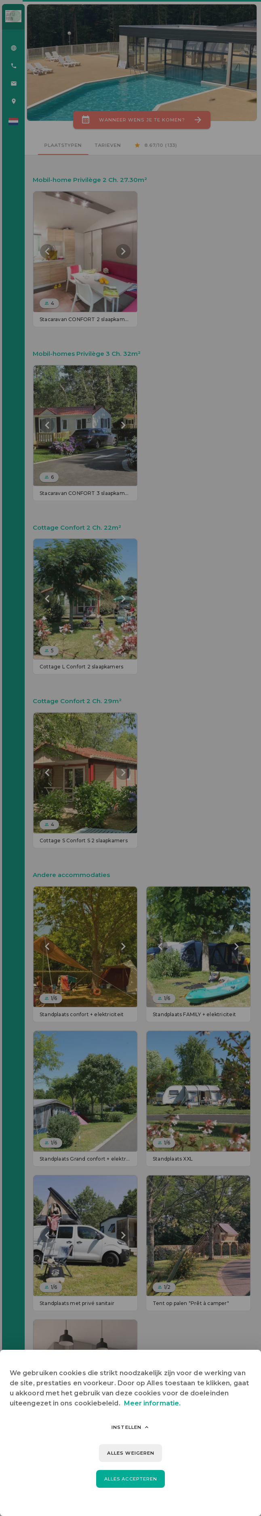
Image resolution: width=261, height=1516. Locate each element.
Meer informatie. (152, 1403)
